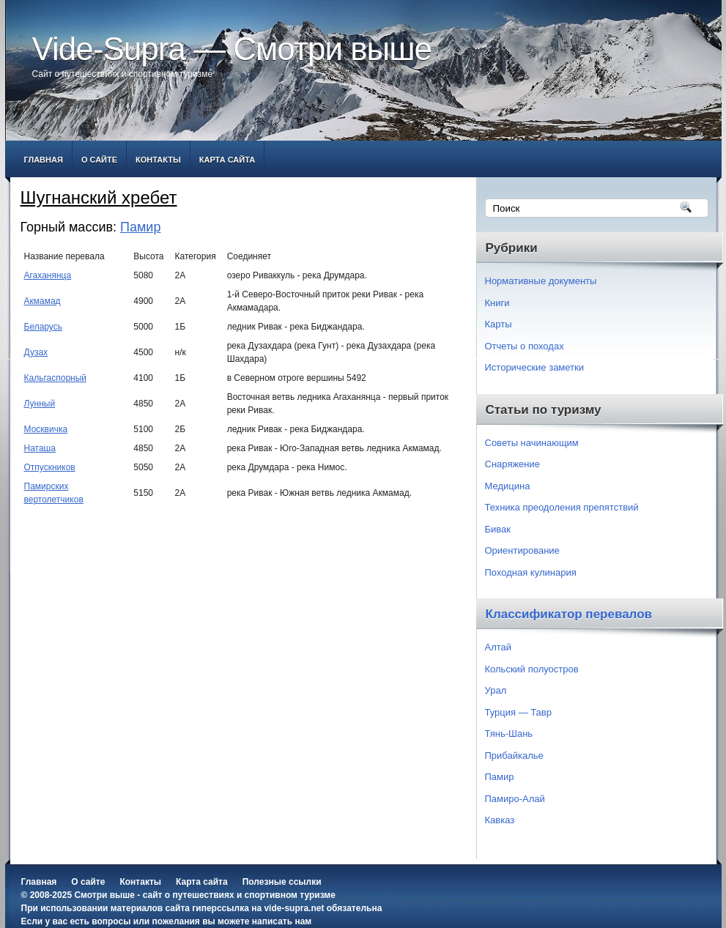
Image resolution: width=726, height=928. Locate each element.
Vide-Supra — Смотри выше (232, 49)
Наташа (40, 448)
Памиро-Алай (515, 798)
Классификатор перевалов (569, 614)
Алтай (498, 647)
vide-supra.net (294, 908)
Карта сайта (227, 159)
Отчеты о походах (524, 346)
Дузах (36, 352)
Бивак (498, 529)
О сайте (99, 159)
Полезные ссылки (282, 882)
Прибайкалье (514, 755)
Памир (140, 227)
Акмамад (42, 301)
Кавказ (500, 819)
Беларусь (43, 327)
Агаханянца (48, 275)
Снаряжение (513, 464)
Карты (498, 324)
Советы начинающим (532, 442)
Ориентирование (522, 550)
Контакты (158, 159)
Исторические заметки (535, 367)
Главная (43, 159)
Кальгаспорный (55, 378)
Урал (496, 690)
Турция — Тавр (518, 712)
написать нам (281, 921)
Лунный (40, 403)
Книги (497, 302)
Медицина (507, 485)
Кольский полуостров (532, 669)
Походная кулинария (531, 572)
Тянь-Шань (509, 733)
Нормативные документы (541, 280)
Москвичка (46, 429)
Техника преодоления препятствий (562, 507)
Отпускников (49, 467)
